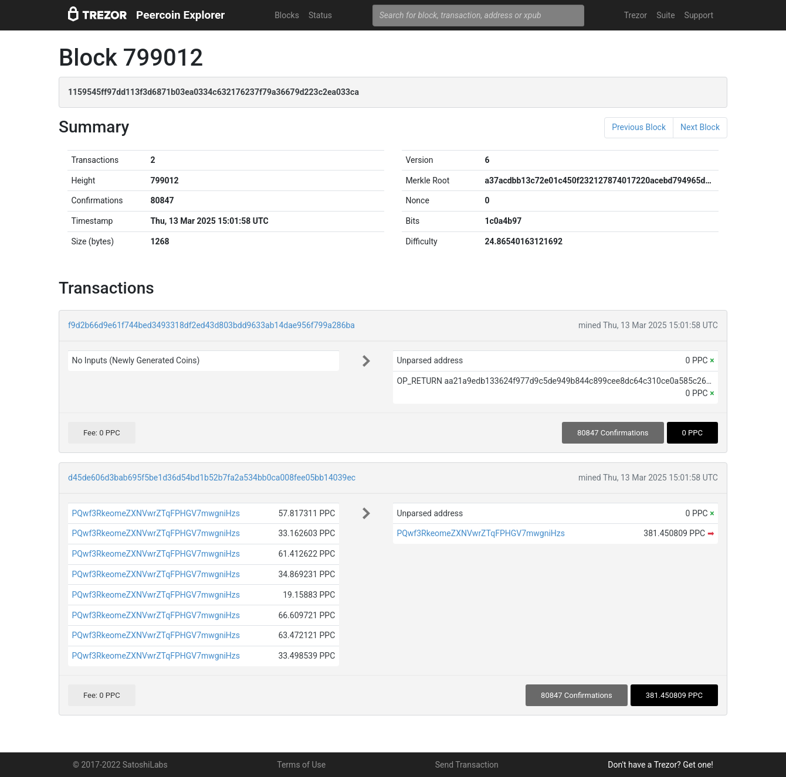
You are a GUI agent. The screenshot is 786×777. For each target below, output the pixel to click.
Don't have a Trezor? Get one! (660, 764)
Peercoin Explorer (180, 15)
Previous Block (639, 127)
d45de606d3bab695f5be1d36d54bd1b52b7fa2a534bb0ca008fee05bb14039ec (211, 477)
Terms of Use (301, 764)
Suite (665, 15)
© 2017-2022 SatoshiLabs (120, 764)
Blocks (287, 15)
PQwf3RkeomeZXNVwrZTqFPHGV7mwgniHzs (156, 513)
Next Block (700, 127)
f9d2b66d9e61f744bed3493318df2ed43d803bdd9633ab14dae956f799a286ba (211, 325)
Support (699, 15)
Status (320, 15)
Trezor (635, 15)
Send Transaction (467, 764)
